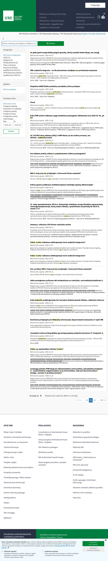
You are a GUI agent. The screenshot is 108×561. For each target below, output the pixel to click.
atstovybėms (96, 385)
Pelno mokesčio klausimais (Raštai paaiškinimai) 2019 (11, 68)
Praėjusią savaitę (10, 111)
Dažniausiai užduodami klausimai (86, 442)
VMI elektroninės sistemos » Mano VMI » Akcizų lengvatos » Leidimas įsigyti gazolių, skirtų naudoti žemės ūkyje (67, 64)
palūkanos (37, 195)
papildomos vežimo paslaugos (65, 163)
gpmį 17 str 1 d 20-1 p (69, 195)
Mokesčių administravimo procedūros (18, 467)
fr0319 (41, 290)
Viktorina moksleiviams (82, 452)
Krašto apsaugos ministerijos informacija (84, 481)
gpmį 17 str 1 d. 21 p (92, 195)
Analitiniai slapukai (50, 551)
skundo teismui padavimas (88, 359)
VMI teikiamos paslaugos (48, 447)
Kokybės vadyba (10, 462)
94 (94, 400)
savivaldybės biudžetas (80, 290)
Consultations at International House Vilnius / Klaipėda (52, 433)
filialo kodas (68, 310)
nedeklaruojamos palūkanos (49, 196)
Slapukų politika (59, 546)
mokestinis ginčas (58, 359)
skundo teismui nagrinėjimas (38, 361)
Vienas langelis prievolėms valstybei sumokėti (52, 463)
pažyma (47, 290)
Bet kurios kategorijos (12, 55)
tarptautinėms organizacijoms (83, 385)
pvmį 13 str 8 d (86, 163)
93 (91, 400)
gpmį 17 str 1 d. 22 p (35, 196)
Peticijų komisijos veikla (13, 452)
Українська (100, 33)
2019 (44, 148)
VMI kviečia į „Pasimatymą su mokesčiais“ (84, 458)
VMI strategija (9, 513)
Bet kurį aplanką (9, 89)
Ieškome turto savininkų (82, 492)
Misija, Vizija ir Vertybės (13, 432)
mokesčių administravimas (37, 359)
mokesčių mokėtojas (55, 290)
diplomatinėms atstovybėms (54, 385)
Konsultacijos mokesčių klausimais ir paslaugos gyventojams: (17, 535)
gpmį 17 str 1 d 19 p (46, 195)
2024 (36, 343)
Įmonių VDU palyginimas (82, 470)
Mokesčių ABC (78, 447)
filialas (32, 310)
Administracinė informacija (14, 482)
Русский (91, 33)
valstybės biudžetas (67, 290)
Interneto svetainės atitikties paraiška (88, 487)
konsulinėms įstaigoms (68, 385)
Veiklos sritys (9, 457)
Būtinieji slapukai (9, 551)
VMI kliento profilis (45, 452)
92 (87, 400)
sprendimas (67, 359)
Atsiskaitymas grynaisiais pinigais (86, 437)
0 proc (36, 163)
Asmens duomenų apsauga (14, 492)
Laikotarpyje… (9, 119)
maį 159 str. (49, 359)
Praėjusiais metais (10, 116)
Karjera (6, 502)
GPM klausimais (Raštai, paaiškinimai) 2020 (12, 74)
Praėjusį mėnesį (9, 113)
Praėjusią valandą (10, 106)
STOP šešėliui (78, 475)
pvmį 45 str (53, 163)
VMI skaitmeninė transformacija (50, 457)
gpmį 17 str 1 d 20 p (57, 195)
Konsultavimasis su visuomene (16, 442)
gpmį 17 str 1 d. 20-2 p (81, 195)
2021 (36, 96)
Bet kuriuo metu (9, 103)
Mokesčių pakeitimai (92, 148)
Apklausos (8, 518)
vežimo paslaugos (44, 163)
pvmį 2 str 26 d (77, 163)
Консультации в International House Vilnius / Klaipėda (52, 441)
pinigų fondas (91, 290)
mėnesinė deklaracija (58, 310)
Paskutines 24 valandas (12, 108)
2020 (6, 57)
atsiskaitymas (34, 290)
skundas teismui (76, 359)
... (83, 400)
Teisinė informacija (11, 447)
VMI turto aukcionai (80, 465)
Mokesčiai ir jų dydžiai (81, 432)
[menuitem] (52, 14)
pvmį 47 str (42, 385)
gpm (32, 195)
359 (101, 400)
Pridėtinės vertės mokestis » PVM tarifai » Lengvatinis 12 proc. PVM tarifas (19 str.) (66, 130)
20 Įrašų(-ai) (35, 396)
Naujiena (8, 60)
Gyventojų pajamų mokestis (65, 148)
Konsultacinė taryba (11, 507)
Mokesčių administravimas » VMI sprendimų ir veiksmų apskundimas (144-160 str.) (67, 362)
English (84, 33)
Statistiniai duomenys (12, 487)
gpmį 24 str (48, 310)
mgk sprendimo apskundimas (54, 361)
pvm (32, 163)
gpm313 (42, 310)
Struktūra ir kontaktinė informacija (17, 437)
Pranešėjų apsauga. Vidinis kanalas (17, 477)
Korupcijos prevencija (12, 472)
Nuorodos (77, 497)
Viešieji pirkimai (10, 62)
